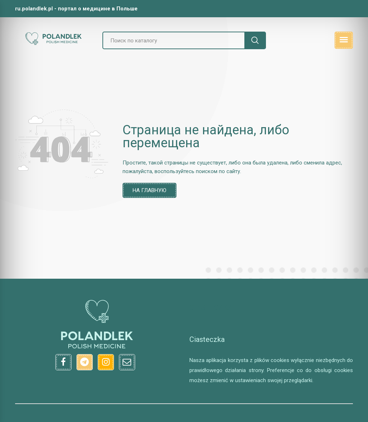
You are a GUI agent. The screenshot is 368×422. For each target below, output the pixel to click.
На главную (149, 190)
